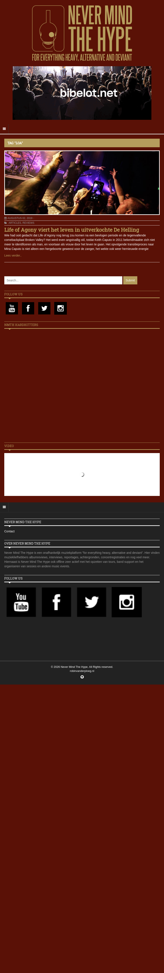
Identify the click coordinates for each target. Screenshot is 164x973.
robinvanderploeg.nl (82, 671)
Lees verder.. (13, 255)
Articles (15, 222)
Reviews (28, 222)
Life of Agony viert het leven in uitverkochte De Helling (71, 229)
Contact (9, 531)
